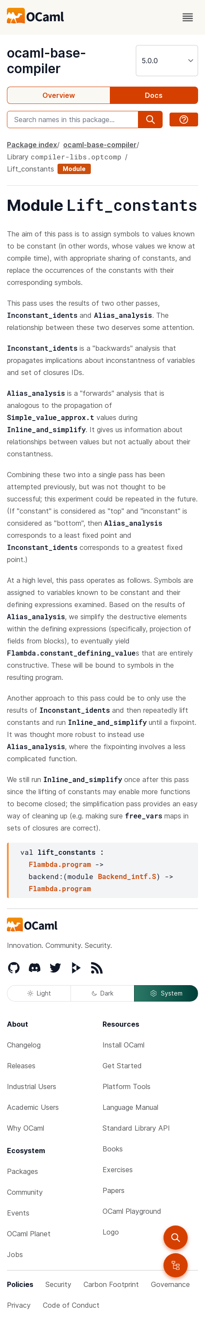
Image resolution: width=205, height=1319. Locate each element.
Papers (113, 1190)
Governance (170, 1284)
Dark (102, 993)
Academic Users (33, 1107)
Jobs (15, 1254)
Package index (32, 144)
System (166, 993)
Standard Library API (136, 1128)
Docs (154, 95)
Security (58, 1284)
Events (18, 1213)
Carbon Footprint (111, 1284)
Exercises (117, 1169)
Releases (21, 1065)
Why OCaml (25, 1128)
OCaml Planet (29, 1233)
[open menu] (188, 17)
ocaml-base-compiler (46, 60)
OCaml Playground (131, 1211)
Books (112, 1148)
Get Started (122, 1065)
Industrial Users (31, 1086)
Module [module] (74, 168)
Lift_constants (30, 169)
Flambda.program (60, 864)
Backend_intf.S (127, 876)
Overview (58, 95)
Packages (22, 1171)
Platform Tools (126, 1086)
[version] (167, 60)
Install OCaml (123, 1045)
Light (39, 993)
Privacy (19, 1305)
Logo (110, 1232)
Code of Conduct (71, 1305)
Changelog (24, 1045)
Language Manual (130, 1107)
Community (25, 1192)
